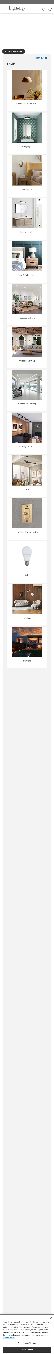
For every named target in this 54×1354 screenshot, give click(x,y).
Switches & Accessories (27, 532)
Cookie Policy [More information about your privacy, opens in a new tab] (9, 1337)
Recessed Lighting (27, 318)
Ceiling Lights (27, 146)
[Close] (51, 1318)
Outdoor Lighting (27, 361)
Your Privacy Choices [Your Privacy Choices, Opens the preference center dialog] (27, 1343)
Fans (27, 489)
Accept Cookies (27, 1349)
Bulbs (27, 575)
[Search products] (43, 9)
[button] (3, 9)
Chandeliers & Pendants (27, 103)
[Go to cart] (50, 9)
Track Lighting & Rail (27, 446)
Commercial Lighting (27, 403)
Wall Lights (27, 189)
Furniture (27, 618)
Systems (27, 661)
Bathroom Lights (27, 232)
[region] (27, 1334)
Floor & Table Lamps (27, 275)
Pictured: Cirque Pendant (13, 51)
